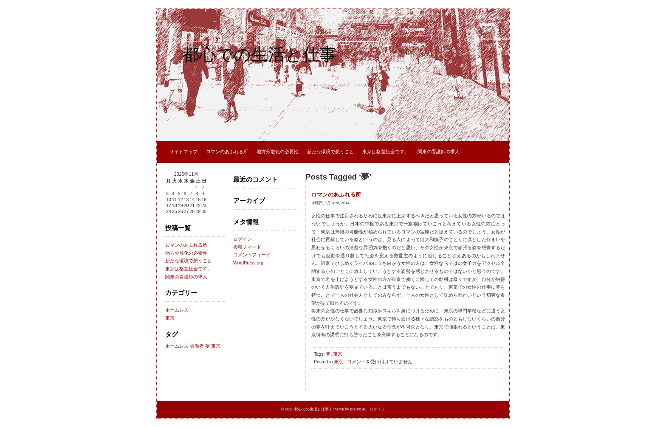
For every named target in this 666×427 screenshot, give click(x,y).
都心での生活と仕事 (259, 54)
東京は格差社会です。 (385, 151)
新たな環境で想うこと (330, 151)
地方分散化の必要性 (278, 151)
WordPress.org (248, 262)
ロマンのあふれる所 (227, 151)
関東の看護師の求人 (439, 151)
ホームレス (177, 309)
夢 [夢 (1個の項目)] (207, 345)
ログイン (242, 239)
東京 (170, 317)
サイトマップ (183, 151)
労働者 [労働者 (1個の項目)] (197, 345)
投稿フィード (247, 247)
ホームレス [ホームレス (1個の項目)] (177, 345)
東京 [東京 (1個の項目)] (215, 345)
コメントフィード (252, 254)
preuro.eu (358, 409)
